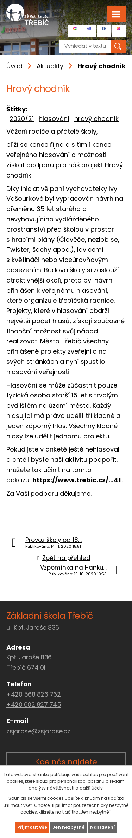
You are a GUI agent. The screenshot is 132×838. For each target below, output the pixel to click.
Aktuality (50, 66)
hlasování (54, 118)
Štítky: (16, 109)
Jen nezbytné (68, 827)
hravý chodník (96, 118)
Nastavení (102, 827)
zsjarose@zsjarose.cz (38, 731)
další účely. (92, 788)
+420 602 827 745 (33, 704)
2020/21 (22, 118)
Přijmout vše (32, 827)
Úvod (14, 66)
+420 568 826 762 (33, 694)
